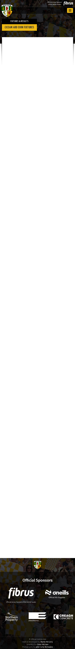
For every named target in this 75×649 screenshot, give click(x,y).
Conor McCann (42, 644)
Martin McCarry (46, 642)
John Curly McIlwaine (44, 647)
